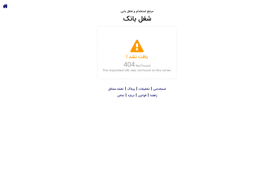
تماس (120, 95)
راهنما (153, 95)
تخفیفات (144, 89)
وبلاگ (131, 89)
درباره (131, 95)
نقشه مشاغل (116, 89)
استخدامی (159, 89)
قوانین (142, 95)
